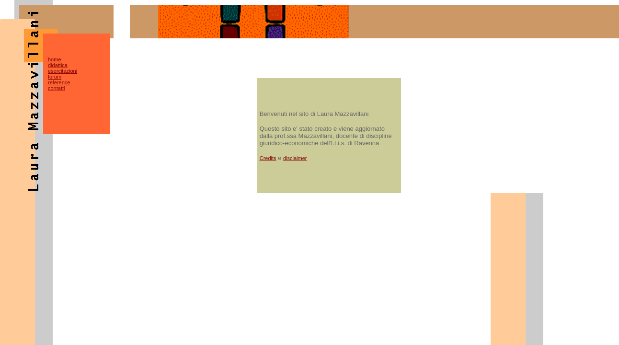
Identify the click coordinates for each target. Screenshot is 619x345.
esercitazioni (62, 71)
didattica (58, 65)
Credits (268, 158)
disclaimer (295, 158)
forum (54, 77)
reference (59, 82)
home (54, 59)
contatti (56, 88)
